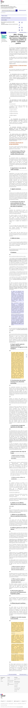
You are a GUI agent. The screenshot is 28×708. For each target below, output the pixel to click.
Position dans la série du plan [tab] (6, 17)
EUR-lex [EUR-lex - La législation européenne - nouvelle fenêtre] (15, 686)
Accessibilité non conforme (4, 703)
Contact (2, 681)
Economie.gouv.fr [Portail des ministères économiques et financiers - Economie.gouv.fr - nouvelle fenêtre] (16, 688)
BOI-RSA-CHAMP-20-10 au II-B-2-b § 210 (17, 86)
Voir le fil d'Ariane (3, 12)
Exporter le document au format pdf (19, 22)
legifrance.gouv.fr (17, 701)
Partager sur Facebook (19, 27)
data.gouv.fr (24, 701)
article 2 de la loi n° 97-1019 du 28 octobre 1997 (18, 512)
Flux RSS (9, 678)
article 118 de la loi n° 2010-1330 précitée (18, 552)
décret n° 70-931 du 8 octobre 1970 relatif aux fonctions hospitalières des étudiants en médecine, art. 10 (18, 259)
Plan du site (15, 703)
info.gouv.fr (3, 701)
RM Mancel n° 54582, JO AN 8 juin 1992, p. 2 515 (17, 323)
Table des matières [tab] (4, 15)
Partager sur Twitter (22, 27)
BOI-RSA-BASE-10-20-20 (14, 250)
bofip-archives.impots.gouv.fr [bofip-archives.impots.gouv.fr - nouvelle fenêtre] (11, 684)
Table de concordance (11, 680)
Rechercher (16, 10)
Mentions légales (11, 703)
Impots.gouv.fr (16, 689)
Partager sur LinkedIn (19, 30)
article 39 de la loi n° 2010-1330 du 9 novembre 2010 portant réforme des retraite (18, 540)
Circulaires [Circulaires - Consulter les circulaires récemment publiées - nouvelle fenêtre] (15, 683)
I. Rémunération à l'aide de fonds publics (4, 36)
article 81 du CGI (19, 340)
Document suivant (23, 32)
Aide (1, 679)
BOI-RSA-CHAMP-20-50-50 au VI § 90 (18, 139)
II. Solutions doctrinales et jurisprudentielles (4, 41)
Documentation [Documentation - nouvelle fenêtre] (10, 681)
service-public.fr (9, 701)
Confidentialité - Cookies (20, 703)
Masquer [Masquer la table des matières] (3, 32)
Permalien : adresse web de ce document (19, 25)
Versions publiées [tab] (4, 19)
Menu (27, 1)
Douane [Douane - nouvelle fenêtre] (15, 685)
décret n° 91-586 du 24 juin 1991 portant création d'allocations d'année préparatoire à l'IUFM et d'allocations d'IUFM (18, 287)
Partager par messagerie (22, 30)
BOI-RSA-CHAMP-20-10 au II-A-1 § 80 (19, 279)
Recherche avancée (22, 10)
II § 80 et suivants (12, 63)
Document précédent (13, 32)
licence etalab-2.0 (19, 706)
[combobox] (8, 10)
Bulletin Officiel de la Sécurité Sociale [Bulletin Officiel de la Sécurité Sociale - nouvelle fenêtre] (17, 682)
